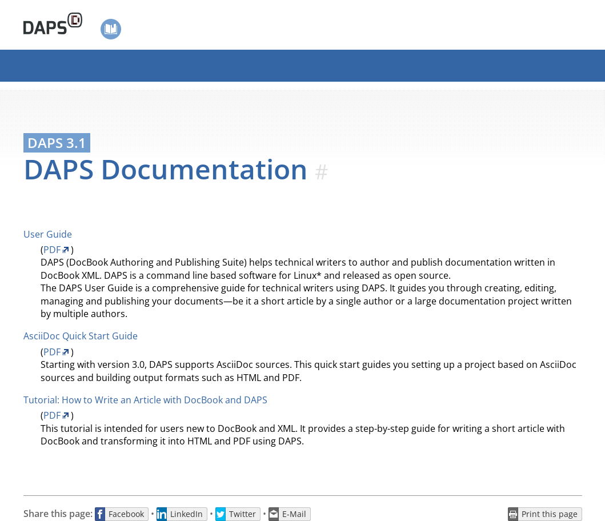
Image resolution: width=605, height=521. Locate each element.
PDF (52, 249)
